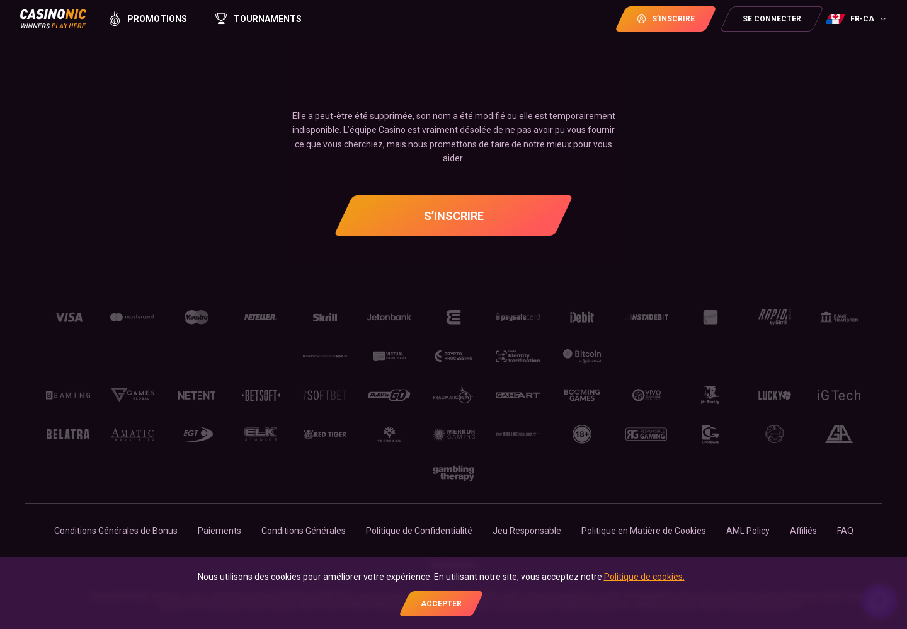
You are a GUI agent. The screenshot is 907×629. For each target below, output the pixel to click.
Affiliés (803, 531)
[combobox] (857, 19)
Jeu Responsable (527, 531)
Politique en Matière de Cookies (643, 531)
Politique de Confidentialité (419, 531)
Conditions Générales (303, 531)
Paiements (219, 531)
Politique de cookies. (644, 577)
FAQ (845, 531)
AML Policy (748, 531)
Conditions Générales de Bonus (116, 531)
